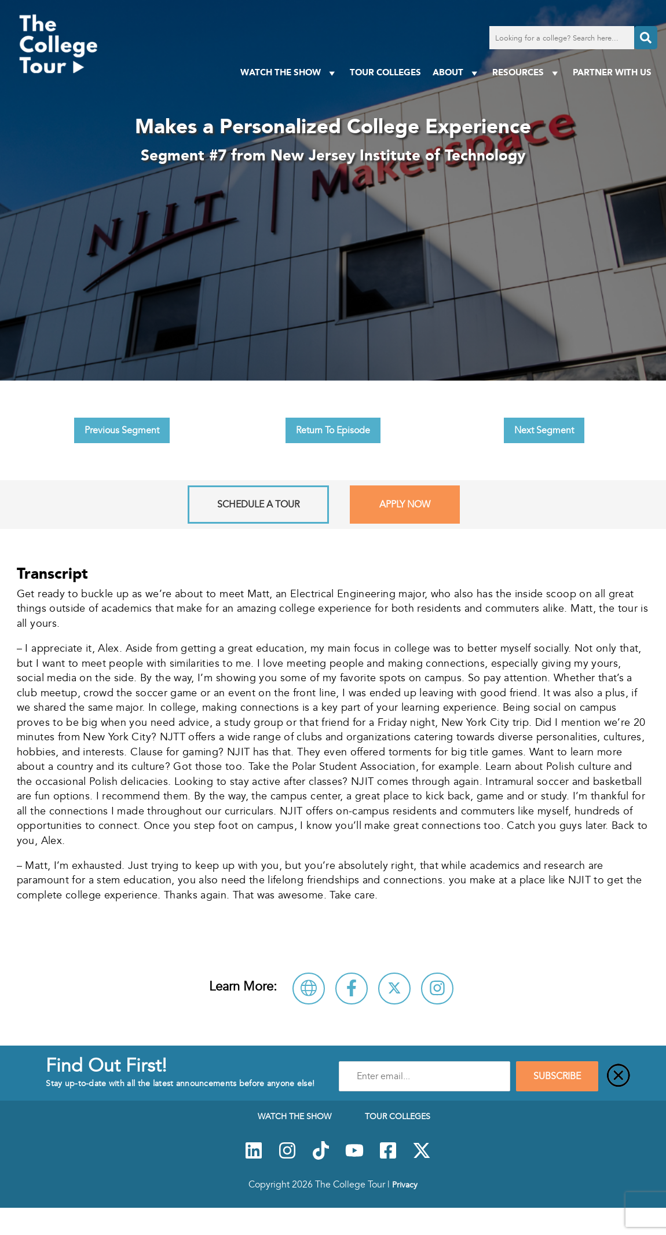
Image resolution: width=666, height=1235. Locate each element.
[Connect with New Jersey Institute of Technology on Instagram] (437, 988)
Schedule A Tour (258, 504)
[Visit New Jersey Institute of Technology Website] (308, 988)
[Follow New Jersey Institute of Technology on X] (394, 988)
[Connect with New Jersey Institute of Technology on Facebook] (351, 988)
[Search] (645, 37)
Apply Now (404, 504)
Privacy (405, 1184)
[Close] (618, 1076)
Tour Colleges (385, 72)
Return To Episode (333, 430)
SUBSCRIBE (557, 1076)
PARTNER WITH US (612, 72)
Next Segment (544, 430)
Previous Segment (122, 430)
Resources (526, 72)
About (457, 72)
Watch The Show (289, 72)
